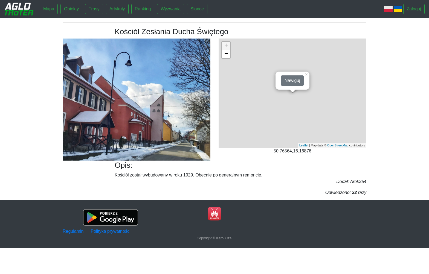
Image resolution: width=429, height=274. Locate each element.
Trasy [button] (94, 9)
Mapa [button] (48, 9)
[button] (74, 100)
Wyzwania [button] (171, 9)
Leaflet (303, 145)
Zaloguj (414, 9)
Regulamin (73, 231)
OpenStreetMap (338, 145)
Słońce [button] (197, 9)
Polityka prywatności (111, 231)
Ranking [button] (143, 9)
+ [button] (226, 46)
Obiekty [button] (71, 9)
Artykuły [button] (117, 9)
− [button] (226, 54)
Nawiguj (292, 80)
